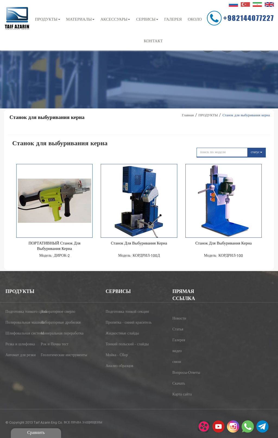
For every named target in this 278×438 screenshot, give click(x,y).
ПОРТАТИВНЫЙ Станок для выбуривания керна (55, 246)
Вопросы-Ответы (186, 373)
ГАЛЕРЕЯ (173, 19)
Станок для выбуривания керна (139, 243)
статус (256, 152)
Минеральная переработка (56, 333)
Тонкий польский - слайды (122, 344)
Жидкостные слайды (122, 333)
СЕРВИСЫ (147, 19)
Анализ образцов (119, 366)
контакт (153, 41)
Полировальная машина (21, 323)
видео (177, 351)
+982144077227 (248, 18)
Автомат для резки (20, 355)
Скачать (178, 384)
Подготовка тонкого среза (21, 312)
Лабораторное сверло (56, 312)
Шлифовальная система (21, 333)
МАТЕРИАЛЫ (80, 19)
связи (176, 362)
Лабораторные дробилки (56, 323)
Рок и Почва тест (54, 344)
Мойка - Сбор (117, 355)
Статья (177, 329)
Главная (188, 115)
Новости (179, 318)
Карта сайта (182, 394)
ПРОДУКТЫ (47, 19)
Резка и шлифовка (20, 344)
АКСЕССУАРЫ (115, 19)
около (195, 19)
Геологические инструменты (56, 355)
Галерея (178, 340)
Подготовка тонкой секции (122, 312)
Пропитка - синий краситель (122, 323)
